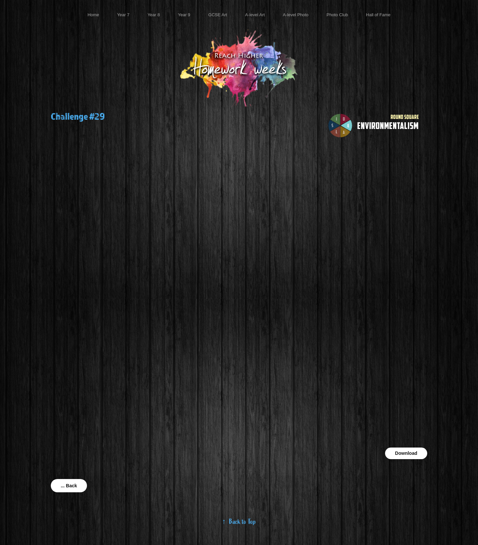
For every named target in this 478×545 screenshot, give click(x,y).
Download (406, 453)
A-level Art (255, 14)
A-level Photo (295, 14)
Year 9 (184, 14)
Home (93, 14)
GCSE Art (217, 14)
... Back (69, 485)
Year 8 (153, 14)
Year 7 (123, 14)
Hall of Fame (378, 14)
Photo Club (337, 14)
